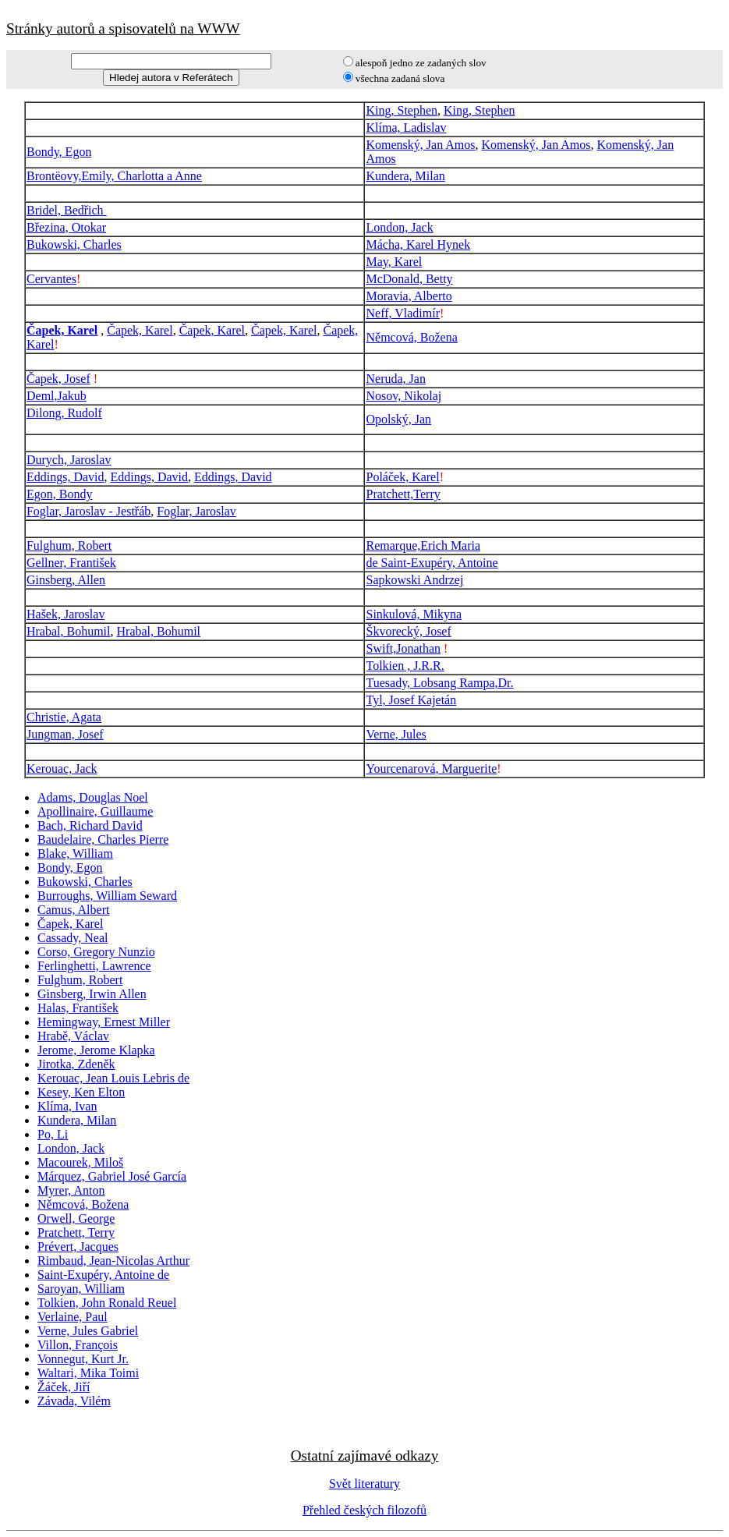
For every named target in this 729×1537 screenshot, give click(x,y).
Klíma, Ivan (67, 1106)
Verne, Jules (396, 734)
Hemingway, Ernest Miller (103, 1022)
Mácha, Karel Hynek (418, 244)
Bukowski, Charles (74, 244)
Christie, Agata (64, 717)
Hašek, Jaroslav (65, 614)
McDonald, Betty (409, 278)
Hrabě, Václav (73, 1036)
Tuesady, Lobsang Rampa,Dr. (439, 682)
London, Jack (399, 227)
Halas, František (78, 1008)
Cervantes (51, 278)
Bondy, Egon (59, 151)
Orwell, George (76, 1218)
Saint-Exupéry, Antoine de (103, 1274)
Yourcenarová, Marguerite (431, 768)
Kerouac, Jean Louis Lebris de (113, 1078)
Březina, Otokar (66, 227)
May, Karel (394, 261)
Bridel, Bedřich (67, 210)
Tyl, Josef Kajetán (411, 700)
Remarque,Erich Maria (423, 545)
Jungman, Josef (65, 734)
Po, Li (52, 1134)
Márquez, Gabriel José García (111, 1176)
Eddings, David (65, 476)
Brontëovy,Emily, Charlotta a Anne (114, 175)
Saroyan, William (81, 1288)
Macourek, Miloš (80, 1162)
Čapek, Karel (62, 330)
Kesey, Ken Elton (81, 1092)
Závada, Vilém (74, 1401)
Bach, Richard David (90, 825)
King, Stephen (401, 110)
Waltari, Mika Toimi (88, 1372)
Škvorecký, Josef (408, 631)
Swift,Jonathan (403, 648)
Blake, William (75, 853)
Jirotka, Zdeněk (76, 1064)
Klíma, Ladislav (406, 127)
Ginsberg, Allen (66, 579)
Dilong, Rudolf (64, 413)
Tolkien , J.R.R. (405, 665)
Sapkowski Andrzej (414, 579)
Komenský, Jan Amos (420, 144)
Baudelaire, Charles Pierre (102, 839)
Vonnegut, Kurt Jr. (83, 1358)
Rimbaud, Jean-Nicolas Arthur (113, 1260)
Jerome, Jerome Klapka (96, 1050)
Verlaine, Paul (72, 1316)
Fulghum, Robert (69, 545)
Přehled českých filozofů (364, 1510)
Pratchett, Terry (76, 1232)
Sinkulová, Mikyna (414, 614)
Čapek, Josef (58, 378)
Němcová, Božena (411, 337)
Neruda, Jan (395, 378)
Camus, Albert (73, 909)
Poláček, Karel (402, 476)
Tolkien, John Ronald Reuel (106, 1302)
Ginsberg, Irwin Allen (92, 993)
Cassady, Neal (72, 937)
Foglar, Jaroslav (196, 511)
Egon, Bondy (59, 494)
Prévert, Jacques (78, 1246)
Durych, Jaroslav (69, 459)
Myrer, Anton (70, 1190)
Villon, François (77, 1344)
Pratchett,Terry (403, 494)
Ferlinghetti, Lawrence (94, 965)
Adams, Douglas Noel (92, 797)
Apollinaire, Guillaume (95, 811)
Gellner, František (71, 562)
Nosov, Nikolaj (403, 395)
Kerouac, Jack (62, 768)
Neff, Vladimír (403, 313)
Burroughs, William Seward (107, 895)
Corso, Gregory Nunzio (96, 951)
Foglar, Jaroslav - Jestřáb (88, 511)
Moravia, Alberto (408, 296)
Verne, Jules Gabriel (87, 1330)
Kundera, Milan (405, 175)
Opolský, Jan (398, 419)
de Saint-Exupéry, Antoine (431, 562)
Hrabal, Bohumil (69, 631)
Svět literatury (364, 1483)
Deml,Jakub (57, 395)
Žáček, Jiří (63, 1387)
